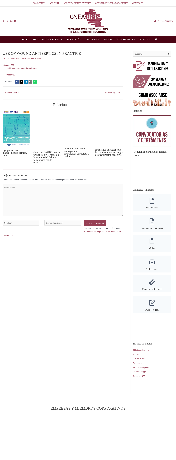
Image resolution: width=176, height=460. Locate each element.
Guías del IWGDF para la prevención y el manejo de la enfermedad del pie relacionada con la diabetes (47, 157)
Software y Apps (139, 371)
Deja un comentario (11, 58)
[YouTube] (15, 21)
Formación (137, 362)
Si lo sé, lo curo (139, 358)
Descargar (10, 75)
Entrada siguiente (114, 93)
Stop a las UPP (139, 376)
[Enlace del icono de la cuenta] (163, 21)
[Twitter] (7, 21)
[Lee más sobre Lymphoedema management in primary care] (16, 128)
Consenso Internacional (31, 58)
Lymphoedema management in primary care (15, 153)
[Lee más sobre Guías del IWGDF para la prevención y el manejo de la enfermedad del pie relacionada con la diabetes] (47, 129)
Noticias (136, 354)
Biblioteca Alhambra (141, 349)
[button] (61, 39)
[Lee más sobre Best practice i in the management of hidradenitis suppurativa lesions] (78, 127)
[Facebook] (4, 21)
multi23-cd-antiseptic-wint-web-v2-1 (22, 68)
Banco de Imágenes (141, 367)
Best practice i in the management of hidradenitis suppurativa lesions (76, 152)
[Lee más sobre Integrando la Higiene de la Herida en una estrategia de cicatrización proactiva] (109, 128)
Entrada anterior (11, 93)
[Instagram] (11, 21)
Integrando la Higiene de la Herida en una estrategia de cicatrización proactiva (109, 152)
